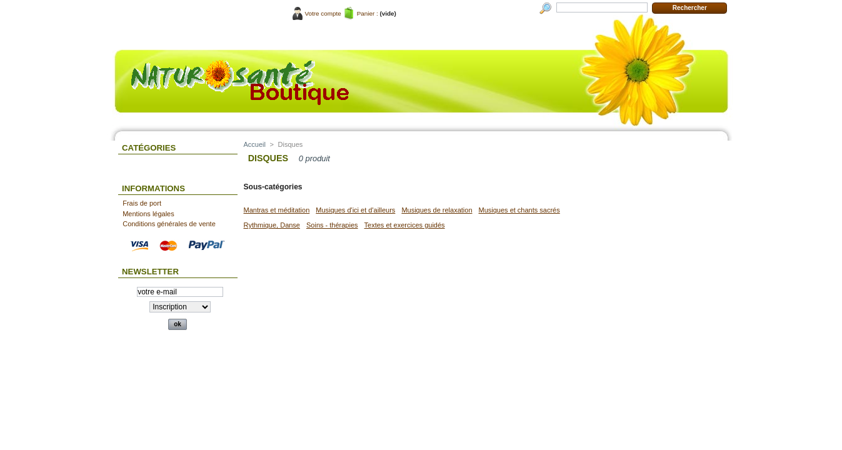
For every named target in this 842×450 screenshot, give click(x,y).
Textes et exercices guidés (404, 225)
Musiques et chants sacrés (519, 210)
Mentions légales (148, 214)
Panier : (367, 13)
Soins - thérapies (332, 225)
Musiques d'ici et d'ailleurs (355, 210)
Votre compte (323, 13)
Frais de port (142, 203)
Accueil (255, 144)
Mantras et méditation (277, 210)
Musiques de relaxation (436, 210)
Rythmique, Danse (272, 225)
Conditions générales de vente (169, 224)
